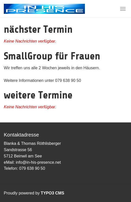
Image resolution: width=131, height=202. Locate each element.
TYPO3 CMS (52, 193)
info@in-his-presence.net (38, 162)
